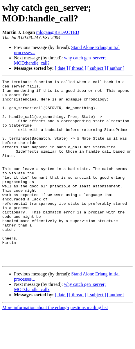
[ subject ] (96, 68)
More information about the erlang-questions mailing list (55, 343)
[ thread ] (77, 68)
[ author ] (116, 68)
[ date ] (61, 68)
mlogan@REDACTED (57, 32)
